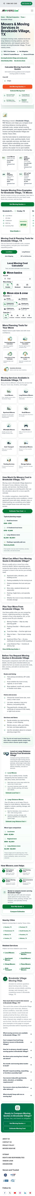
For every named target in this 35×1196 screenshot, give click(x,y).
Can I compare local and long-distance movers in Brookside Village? (17, 1049)
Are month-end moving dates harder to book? (17, 1071)
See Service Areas (19, 60)
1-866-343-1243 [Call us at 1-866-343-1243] (10, 3)
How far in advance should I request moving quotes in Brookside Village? (17, 1057)
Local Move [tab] (9, 252)
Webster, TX (23, 945)
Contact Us (7, 1149)
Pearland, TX (23, 934)
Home (3, 17)
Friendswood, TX (9, 937)
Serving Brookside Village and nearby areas (14, 58)
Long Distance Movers (26, 960)
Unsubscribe (8, 1171)
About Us (6, 1146)
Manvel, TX (8, 941)
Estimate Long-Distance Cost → (16, 828)
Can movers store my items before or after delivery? (17, 1095)
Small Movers (26, 965)
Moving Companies (12, 17)
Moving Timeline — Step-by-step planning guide (17, 629)
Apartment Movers (9, 966)
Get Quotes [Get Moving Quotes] (26, 3)
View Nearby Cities (7, 60)
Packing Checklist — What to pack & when (18, 634)
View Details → (15, 231)
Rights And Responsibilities (13, 1164)
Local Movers (9, 959)
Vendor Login (8, 1167)
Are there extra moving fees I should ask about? (17, 1064)
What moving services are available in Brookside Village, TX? (17, 1041)
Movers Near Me (9, 1155)
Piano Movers (26, 971)
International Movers (25, 975)
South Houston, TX (25, 937)
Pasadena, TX (24, 941)
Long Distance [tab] (26, 252)
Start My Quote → (17, 913)
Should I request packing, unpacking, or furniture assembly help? (17, 1079)
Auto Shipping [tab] (9, 256)
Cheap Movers (10, 971)
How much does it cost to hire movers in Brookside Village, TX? (17, 1008)
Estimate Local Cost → (13, 799)
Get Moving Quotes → (17, 87)
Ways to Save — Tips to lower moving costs (19, 642)
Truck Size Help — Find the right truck (19, 638)
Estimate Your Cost (17, 518)
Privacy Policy (8, 1152)
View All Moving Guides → (11, 656)
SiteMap (6, 1161)
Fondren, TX (8, 945)
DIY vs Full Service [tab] (26, 256)
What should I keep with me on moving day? (17, 1102)
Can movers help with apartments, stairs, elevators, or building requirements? (17, 1087)
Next (27, 324)
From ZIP (5, 77)
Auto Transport (8, 975)
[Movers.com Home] (10, 10)
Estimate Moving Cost (17, 91)
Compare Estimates (17, 918)
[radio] (7, 285)
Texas (23, 17)
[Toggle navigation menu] (32, 10)
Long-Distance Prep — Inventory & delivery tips (18, 651)
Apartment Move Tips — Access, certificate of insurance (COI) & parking (19, 647)
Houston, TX (8, 934)
